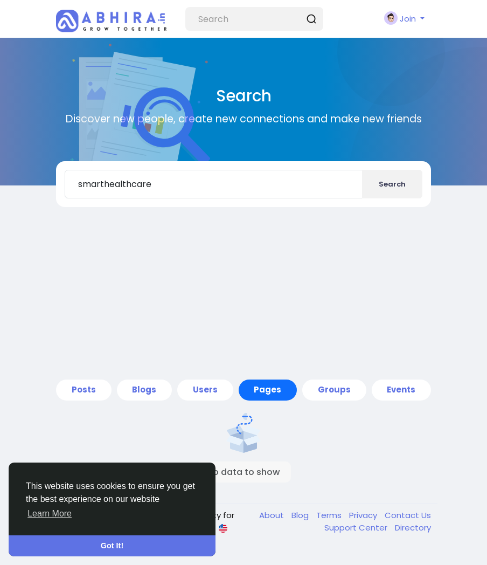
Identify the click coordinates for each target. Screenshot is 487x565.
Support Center (356, 527)
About (272, 515)
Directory (413, 527)
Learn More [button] (49, 513)
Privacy (364, 515)
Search (392, 184)
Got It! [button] (112, 545)
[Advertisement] (243, 293)
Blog (301, 515)
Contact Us (408, 515)
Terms (330, 515)
